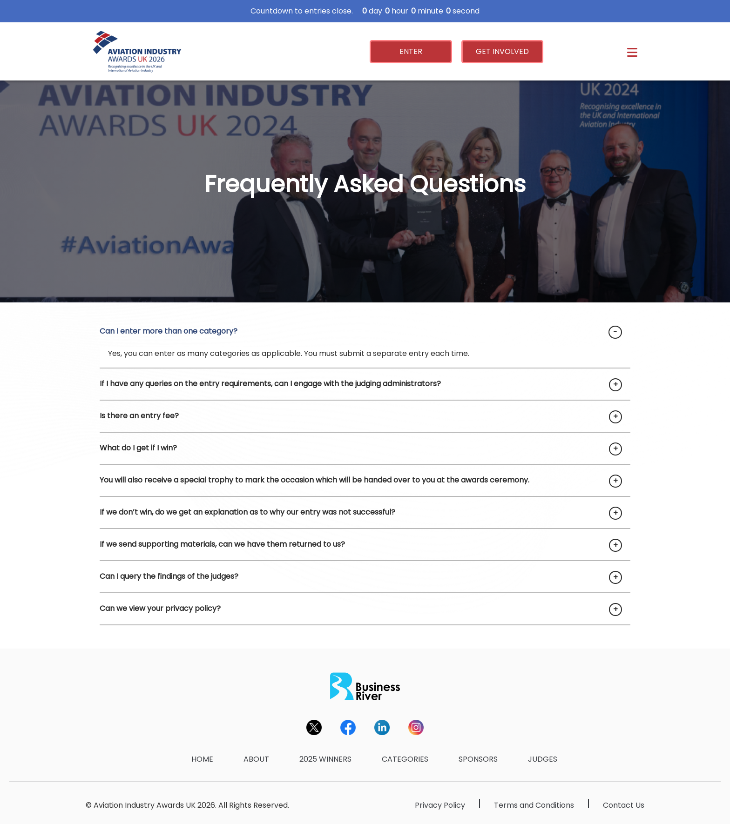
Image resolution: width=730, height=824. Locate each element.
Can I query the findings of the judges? (169, 576)
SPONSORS (478, 759)
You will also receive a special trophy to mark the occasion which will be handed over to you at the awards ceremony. (314, 480)
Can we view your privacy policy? (160, 608)
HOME (202, 759)
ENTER (410, 51)
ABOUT (256, 759)
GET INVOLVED (502, 51)
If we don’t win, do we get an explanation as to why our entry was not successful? (247, 512)
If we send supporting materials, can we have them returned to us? (222, 544)
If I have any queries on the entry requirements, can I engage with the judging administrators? (270, 383)
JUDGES (542, 759)
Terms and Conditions (534, 805)
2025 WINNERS (325, 759)
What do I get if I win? (138, 447)
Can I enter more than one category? (168, 331)
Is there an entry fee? (139, 415)
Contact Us (623, 805)
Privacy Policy (440, 805)
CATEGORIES (405, 759)
